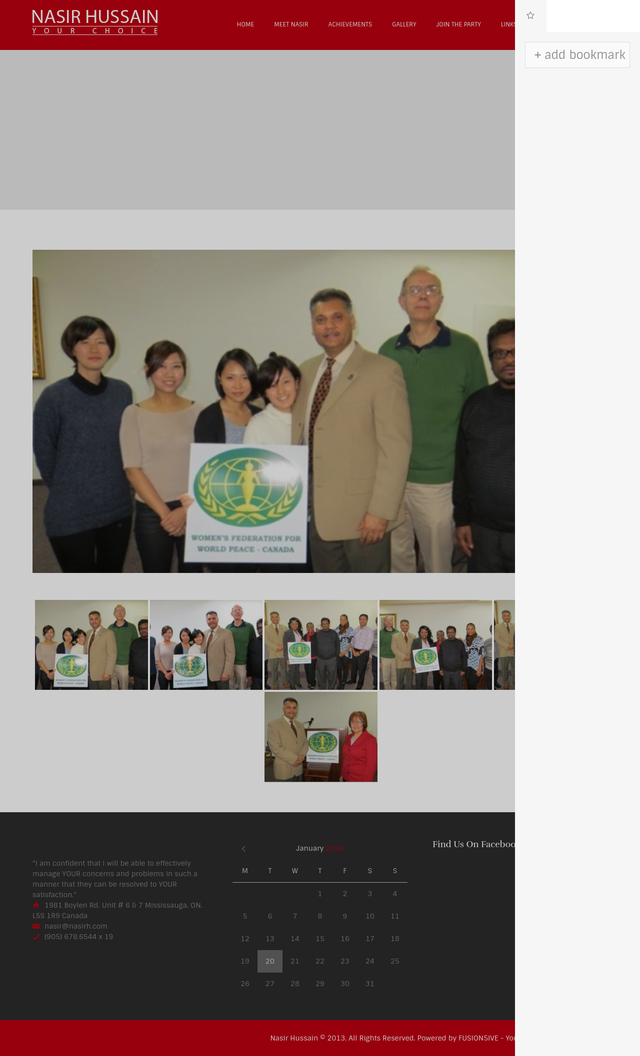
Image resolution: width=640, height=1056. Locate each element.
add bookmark (585, 54)
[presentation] (530, 16)
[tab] (530, 16)
